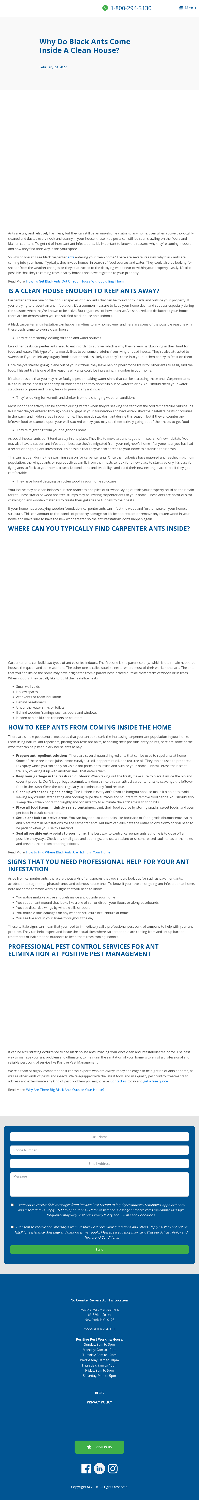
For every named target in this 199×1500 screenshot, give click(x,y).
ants (70, 257)
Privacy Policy (102, 1215)
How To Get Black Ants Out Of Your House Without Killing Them (75, 281)
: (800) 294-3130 (99, 1329)
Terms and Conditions (138, 1215)
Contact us (118, 1081)
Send (99, 1249)
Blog (99, 1393)
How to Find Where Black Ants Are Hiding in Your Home (68, 852)
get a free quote (155, 1081)
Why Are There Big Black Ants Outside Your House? (65, 1089)
